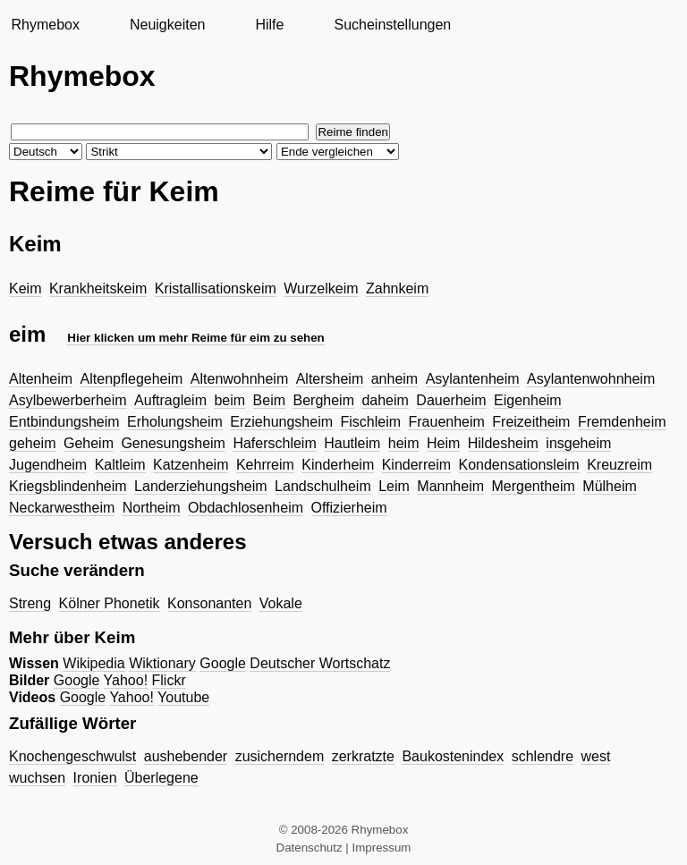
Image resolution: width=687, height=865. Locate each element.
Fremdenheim (622, 421)
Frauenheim (446, 421)
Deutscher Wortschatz (320, 663)
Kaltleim (120, 464)
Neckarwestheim (61, 507)
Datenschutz (309, 847)
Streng (30, 603)
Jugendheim (48, 464)
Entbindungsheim (64, 421)
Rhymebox (45, 24)
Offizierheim (349, 507)
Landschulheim (323, 486)
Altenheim (40, 378)
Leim (394, 486)
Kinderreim (416, 464)
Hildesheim (503, 443)
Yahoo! (126, 680)
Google (222, 663)
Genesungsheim (173, 443)
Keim (25, 288)
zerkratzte (363, 756)
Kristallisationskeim (215, 288)
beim (229, 400)
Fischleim (370, 421)
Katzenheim (191, 464)
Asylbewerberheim (68, 400)
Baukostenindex (453, 756)
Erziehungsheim (281, 421)
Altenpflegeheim (132, 378)
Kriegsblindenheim (68, 486)
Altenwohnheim (239, 378)
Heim (443, 443)
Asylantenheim (473, 378)
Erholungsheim (175, 421)
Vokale (280, 603)
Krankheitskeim (98, 288)
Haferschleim (274, 443)
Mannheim (450, 486)
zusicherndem (280, 756)
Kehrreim (265, 464)
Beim (269, 400)
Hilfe (269, 24)
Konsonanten (209, 603)
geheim (32, 443)
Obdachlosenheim (245, 507)
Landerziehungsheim (200, 486)
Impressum (381, 847)
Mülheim (609, 486)
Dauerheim (451, 400)
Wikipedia (93, 663)
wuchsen (37, 777)
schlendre (542, 756)
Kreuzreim (619, 464)
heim (404, 443)
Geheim (89, 443)
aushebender (185, 756)
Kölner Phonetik (109, 603)
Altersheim (330, 378)
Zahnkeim (397, 288)
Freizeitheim (531, 421)
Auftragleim (170, 400)
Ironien (95, 777)
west (596, 756)
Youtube (183, 697)
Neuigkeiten (168, 24)
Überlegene (161, 777)
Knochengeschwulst (72, 756)
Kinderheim (337, 464)
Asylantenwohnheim (591, 378)
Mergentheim (532, 486)
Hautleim (352, 443)
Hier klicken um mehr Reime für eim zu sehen (195, 337)
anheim (394, 378)
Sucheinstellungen (392, 24)
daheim (384, 400)
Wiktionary (162, 663)
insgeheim (578, 443)
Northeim (152, 507)
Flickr (169, 680)
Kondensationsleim (519, 464)
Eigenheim (528, 400)
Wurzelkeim (321, 288)
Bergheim (323, 400)
